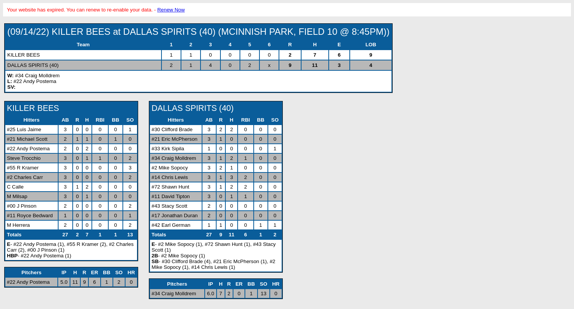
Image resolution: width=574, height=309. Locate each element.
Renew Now (171, 10)
